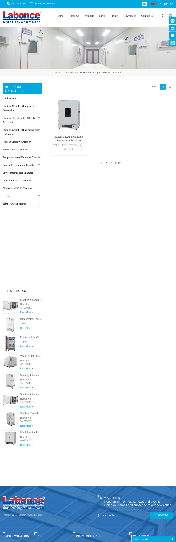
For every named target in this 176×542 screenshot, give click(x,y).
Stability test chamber (45, 442)
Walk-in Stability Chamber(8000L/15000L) (31, 281)
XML (5, 489)
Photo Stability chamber (46, 469)
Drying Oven (9, 196)
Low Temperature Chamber (17, 180)
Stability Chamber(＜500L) (31, 300)
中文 (161, 15)
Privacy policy (13, 495)
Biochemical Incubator (46, 475)
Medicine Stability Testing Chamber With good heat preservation (31, 358)
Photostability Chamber (15, 149)
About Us (74, 15)
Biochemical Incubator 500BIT (31, 244)
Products (89, 15)
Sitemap (8, 482)
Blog (6, 475)
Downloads (130, 15)
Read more (26, 238)
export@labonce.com (42, 3)
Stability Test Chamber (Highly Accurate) (19, 120)
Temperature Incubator (14, 203)
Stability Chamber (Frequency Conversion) (18, 108)
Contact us (10, 469)
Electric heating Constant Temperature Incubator (69, 138)
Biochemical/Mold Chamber (17, 188)
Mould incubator (42, 506)
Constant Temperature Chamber (19, 165)
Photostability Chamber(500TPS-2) (31, 263)
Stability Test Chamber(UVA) (31, 339)
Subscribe (161, 414)
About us (9, 462)
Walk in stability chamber (47, 455)
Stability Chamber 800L (31, 225)
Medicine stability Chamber (48, 493)
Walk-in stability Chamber (16, 141)
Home (60, 15)
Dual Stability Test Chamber (49, 500)
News (102, 15)
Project (114, 15)
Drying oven (40, 462)
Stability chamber (43, 448)
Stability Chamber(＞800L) (31, 319)
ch (156, 3)
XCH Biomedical (98, 533)
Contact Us (147, 15)
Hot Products (9, 98)
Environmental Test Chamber (18, 172)
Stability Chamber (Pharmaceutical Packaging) (21, 131)
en (168, 3)
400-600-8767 (16, 3)
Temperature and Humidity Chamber (22, 157)
